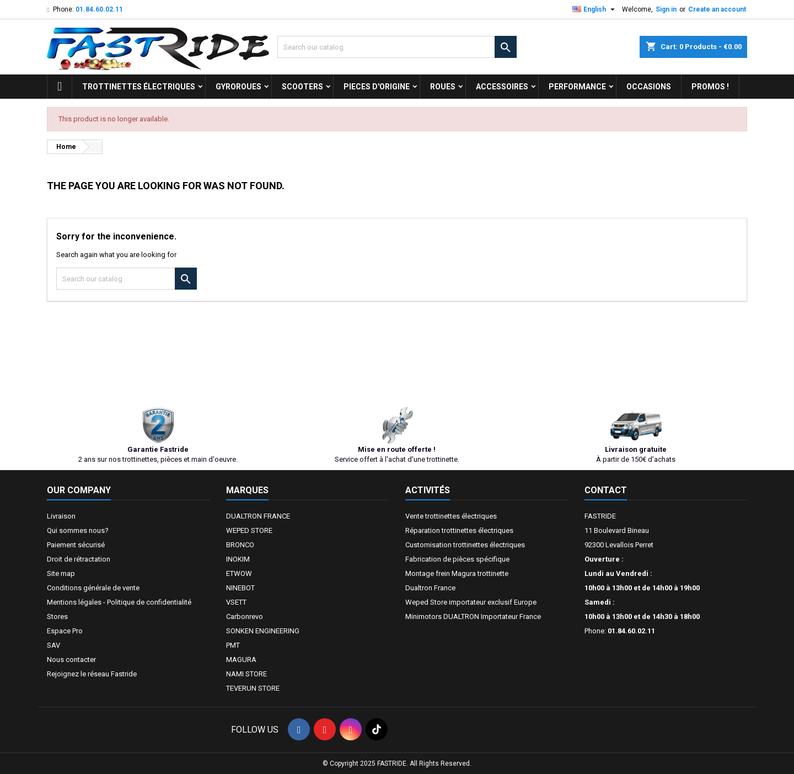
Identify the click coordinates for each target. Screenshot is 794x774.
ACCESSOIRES (502, 86)
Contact (605, 490)
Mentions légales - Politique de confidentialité (119, 602)
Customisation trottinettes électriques (465, 545)
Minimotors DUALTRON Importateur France (473, 616)
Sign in (666, 9)
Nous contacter (71, 659)
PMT (233, 645)
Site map (61, 573)
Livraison (61, 516)
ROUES (442, 86)
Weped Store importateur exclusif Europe (471, 602)
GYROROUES (238, 86)
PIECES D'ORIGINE (377, 86)
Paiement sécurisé (76, 545)
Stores (57, 616)
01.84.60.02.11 (99, 9)
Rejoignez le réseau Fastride (92, 674)
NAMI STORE (246, 674)
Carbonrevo (244, 616)
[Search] (396, 47)
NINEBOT (240, 588)
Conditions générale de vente (93, 588)
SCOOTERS (302, 86)
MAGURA (241, 659)
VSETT (236, 602)
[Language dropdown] (595, 9)
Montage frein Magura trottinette (456, 573)
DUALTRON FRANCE (258, 516)
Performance (577, 86)
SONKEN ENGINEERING (262, 631)
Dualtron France (430, 588)
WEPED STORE (249, 530)
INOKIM (238, 559)
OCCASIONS (648, 86)
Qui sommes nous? (78, 530)
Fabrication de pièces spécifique (457, 559)
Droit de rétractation (78, 559)
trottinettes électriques (138, 86)
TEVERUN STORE (253, 688)
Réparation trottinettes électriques (459, 530)
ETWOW (239, 573)
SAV (53, 645)
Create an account (717, 9)
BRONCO (240, 545)
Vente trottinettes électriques (451, 516)
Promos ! (710, 86)
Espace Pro (65, 631)
